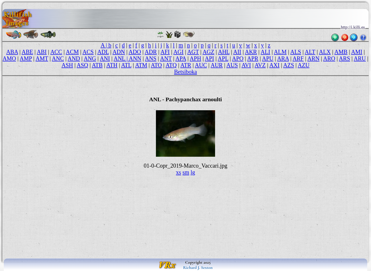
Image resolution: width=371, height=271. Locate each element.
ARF (298, 58)
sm (185, 172)
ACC (56, 52)
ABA (12, 52)
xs (178, 172)
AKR (251, 52)
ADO (135, 52)
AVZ (260, 65)
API (209, 58)
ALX (325, 52)
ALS (295, 52)
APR (252, 58)
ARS (344, 58)
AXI (274, 65)
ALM (280, 52)
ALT (310, 52)
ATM (141, 65)
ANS (150, 58)
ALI (265, 52)
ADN (119, 52)
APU (267, 58)
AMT (41, 58)
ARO (329, 58)
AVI (246, 65)
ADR (151, 52)
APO (237, 58)
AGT (193, 52)
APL (223, 58)
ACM (72, 52)
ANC (58, 58)
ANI (105, 58)
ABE (27, 52)
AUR (217, 65)
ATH (111, 65)
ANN (135, 58)
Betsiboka (185, 72)
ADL (103, 52)
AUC (201, 65)
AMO (9, 58)
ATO (156, 65)
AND (74, 58)
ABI (42, 52)
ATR (185, 65)
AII (237, 52)
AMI (356, 52)
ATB (97, 65)
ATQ (171, 65)
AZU (303, 65)
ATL (126, 65)
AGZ (208, 52)
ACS (88, 52)
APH (195, 58)
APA (180, 58)
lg (193, 172)
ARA (283, 58)
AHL (224, 52)
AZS (288, 65)
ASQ (82, 65)
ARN (313, 58)
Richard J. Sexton (198, 267)
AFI (165, 52)
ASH (67, 65)
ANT (166, 58)
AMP (26, 58)
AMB (340, 52)
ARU (360, 58)
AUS (232, 65)
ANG (90, 58)
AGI (178, 52)
